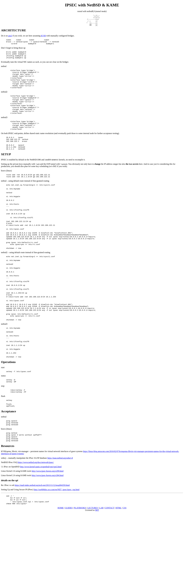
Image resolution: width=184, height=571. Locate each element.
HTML (118, 566)
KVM (43, 38)
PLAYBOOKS (80, 566)
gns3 (10, 38)
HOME (61, 566)
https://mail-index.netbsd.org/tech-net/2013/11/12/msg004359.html (42, 542)
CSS (124, 566)
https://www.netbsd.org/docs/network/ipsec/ (36, 519)
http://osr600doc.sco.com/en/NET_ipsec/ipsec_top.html (56, 546)
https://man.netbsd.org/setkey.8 (60, 515)
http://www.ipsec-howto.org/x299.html (48, 528)
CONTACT (109, 566)
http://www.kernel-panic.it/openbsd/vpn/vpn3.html (41, 523)
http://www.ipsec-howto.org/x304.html (48, 532)
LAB (101, 566)
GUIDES (69, 566)
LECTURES (93, 566)
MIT (97, 569)
